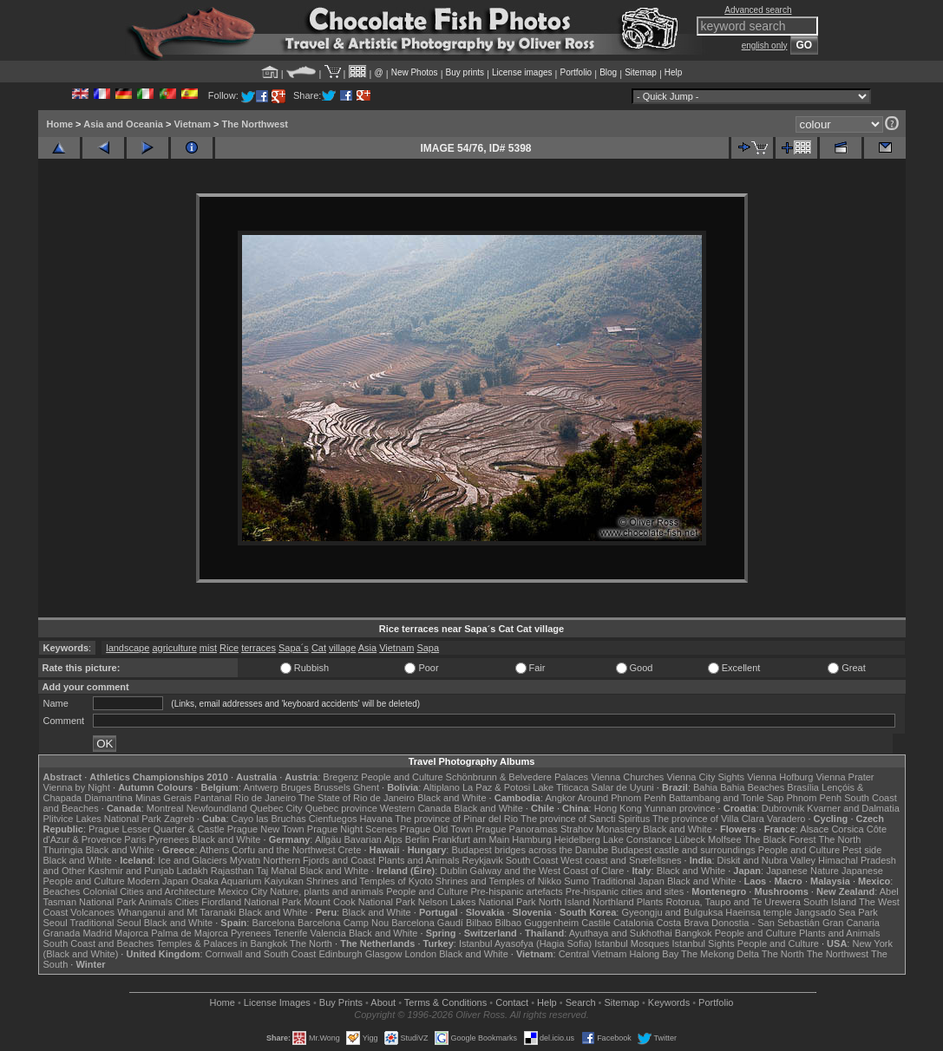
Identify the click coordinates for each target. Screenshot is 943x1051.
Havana (376, 818)
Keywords (669, 1002)
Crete (350, 850)
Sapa (427, 648)
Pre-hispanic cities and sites (625, 891)
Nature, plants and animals (326, 891)
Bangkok (693, 933)
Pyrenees (168, 839)
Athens (214, 850)
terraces (258, 648)
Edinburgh (340, 954)
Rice (229, 648)
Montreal (165, 808)
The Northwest (255, 124)
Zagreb (179, 818)
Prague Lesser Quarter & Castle (156, 829)
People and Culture (401, 777)
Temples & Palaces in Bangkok (221, 943)
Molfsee (725, 839)
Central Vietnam (593, 954)
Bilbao (479, 922)
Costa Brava (682, 922)
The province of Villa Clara (708, 818)
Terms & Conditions (445, 1002)
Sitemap (641, 72)
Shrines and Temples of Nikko (498, 881)
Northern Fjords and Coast (319, 860)
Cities (187, 902)
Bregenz (340, 777)
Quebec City (276, 808)
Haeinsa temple (758, 912)
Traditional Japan (628, 881)
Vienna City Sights (705, 777)
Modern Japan (158, 881)
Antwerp (260, 787)
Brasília (803, 787)
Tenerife (290, 933)
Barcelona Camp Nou (343, 922)
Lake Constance (637, 839)
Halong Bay (653, 954)
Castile (596, 922)
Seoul (55, 922)
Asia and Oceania (123, 124)
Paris (135, 839)
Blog (608, 72)
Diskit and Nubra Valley (766, 860)
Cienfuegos (333, 818)
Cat (318, 648)
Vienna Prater (844, 777)
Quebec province (341, 808)
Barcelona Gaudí (427, 922)
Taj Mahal (276, 870)
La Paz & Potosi (496, 787)
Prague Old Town (436, 829)
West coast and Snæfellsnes (620, 860)
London (420, 954)
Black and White (451, 798)
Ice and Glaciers (192, 860)
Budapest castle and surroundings (683, 850)
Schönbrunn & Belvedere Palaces (517, 777)
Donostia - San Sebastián (765, 922)
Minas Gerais (163, 798)
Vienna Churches (627, 777)
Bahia (705, 787)
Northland (613, 902)
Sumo (576, 881)
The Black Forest (779, 839)
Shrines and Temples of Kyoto (369, 881)
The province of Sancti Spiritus (585, 818)
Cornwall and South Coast (261, 954)
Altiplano (441, 787)
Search (581, 1002)
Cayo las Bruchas (269, 818)
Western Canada (415, 808)
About (383, 1002)
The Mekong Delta (720, 954)
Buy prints (465, 72)
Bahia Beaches (752, 787)
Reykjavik (482, 860)
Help (674, 72)
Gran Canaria (851, 922)
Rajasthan (232, 870)
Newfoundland (217, 808)
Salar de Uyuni (623, 787)
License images (522, 72)
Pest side (861, 850)
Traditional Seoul (105, 922)
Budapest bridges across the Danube (529, 850)
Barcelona (273, 922)
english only (765, 45)
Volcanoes (92, 912)
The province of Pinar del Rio (456, 818)
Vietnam (192, 124)
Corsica (847, 829)
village (342, 648)
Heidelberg (577, 839)
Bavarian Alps (373, 839)
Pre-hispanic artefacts (516, 891)
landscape (127, 648)
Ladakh (192, 870)
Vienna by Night (76, 787)
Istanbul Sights (703, 943)
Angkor (560, 798)
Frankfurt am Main (470, 839)
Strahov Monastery (600, 829)
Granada (62, 933)
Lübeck (689, 839)
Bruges (296, 787)
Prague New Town (266, 829)
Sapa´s (293, 648)
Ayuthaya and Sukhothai (620, 933)
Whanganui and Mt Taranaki (176, 912)
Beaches (62, 891)
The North (839, 839)
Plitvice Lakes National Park (102, 818)
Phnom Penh (814, 798)
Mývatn (245, 860)
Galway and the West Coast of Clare (547, 870)
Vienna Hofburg (780, 777)
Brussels (332, 787)
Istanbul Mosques (631, 943)
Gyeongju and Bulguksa (672, 912)
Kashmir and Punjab (131, 870)
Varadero (786, 818)
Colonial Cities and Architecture (148, 891)
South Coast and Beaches (98, 943)
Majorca (131, 933)
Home (60, 124)
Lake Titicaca (560, 787)
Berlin (417, 839)
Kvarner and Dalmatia (853, 808)
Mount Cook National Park (359, 902)
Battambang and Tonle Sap (726, 798)
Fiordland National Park (251, 902)
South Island (829, 902)
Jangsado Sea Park (836, 912)
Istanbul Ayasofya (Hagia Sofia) (525, 943)
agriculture (174, 648)
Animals (156, 902)
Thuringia (63, 850)
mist (208, 648)
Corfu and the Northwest (283, 850)
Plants (650, 902)
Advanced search (757, 10)
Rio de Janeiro (265, 798)
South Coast (532, 860)
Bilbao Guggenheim (537, 922)
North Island (564, 902)
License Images (277, 1002)
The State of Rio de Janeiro (356, 798)
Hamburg (531, 839)
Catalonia (633, 922)
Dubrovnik (783, 808)
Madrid (97, 933)
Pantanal (213, 798)
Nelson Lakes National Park (477, 902)
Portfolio (576, 72)
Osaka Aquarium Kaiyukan (247, 881)
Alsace (814, 829)
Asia (367, 648)
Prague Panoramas (516, 829)
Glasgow (384, 954)
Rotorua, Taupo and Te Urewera (733, 902)
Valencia (328, 933)
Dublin (453, 870)
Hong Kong (618, 808)
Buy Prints (341, 1002)
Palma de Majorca (189, 933)
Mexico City (242, 891)
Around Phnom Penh (622, 798)
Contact (511, 1002)
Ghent (366, 787)
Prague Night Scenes (352, 829)
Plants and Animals (419, 860)
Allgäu (328, 839)
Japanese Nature (802, 870)
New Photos (414, 72)
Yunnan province (680, 808)
